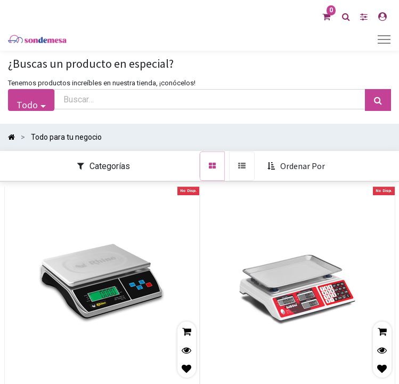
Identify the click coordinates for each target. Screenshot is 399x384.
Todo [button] (27, 105)
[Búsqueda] (378, 100)
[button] (297, 166)
